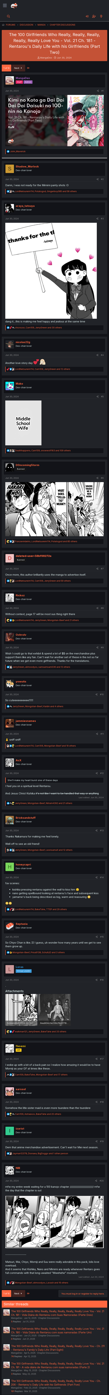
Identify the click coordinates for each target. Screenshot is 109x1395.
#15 (102, 936)
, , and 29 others (41, 909)
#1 (102, 90)
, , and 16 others (41, 1282)
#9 (102, 647)
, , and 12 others (42, 369)
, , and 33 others (40, 1031)
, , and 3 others (39, 952)
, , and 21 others (47, 620)
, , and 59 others (43, 580)
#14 (102, 877)
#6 (102, 478)
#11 (102, 734)
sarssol (21, 1089)
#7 (102, 568)
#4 (102, 355)
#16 (102, 980)
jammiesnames (26, 721)
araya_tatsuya (25, 206)
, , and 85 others (46, 541)
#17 (102, 1059)
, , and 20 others (38, 1114)
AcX (18, 760)
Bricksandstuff (26, 817)
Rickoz (20, 595)
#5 (102, 396)
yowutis (21, 681)
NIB (18, 1168)
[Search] (8, 16)
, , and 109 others (43, 450)
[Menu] (5, 5)
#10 (102, 694)
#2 (102, 179)
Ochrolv (21, 634)
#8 (102, 608)
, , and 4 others (38, 706)
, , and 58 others (46, 191)
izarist (20, 1128)
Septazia (22, 924)
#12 (102, 773)
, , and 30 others (38, 327)
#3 (102, 218)
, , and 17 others (41, 1074)
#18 (102, 1102)
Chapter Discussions (49, 1318)
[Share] (98, 91)
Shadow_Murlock (27, 166)
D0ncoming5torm (27, 465)
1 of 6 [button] (7, 68)
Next (18, 68)
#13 (102, 830)
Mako (19, 383)
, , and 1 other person (40, 1153)
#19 (102, 1141)
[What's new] (101, 16)
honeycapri (23, 864)
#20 (102, 1180)
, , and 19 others (45, 745)
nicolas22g (23, 342)
